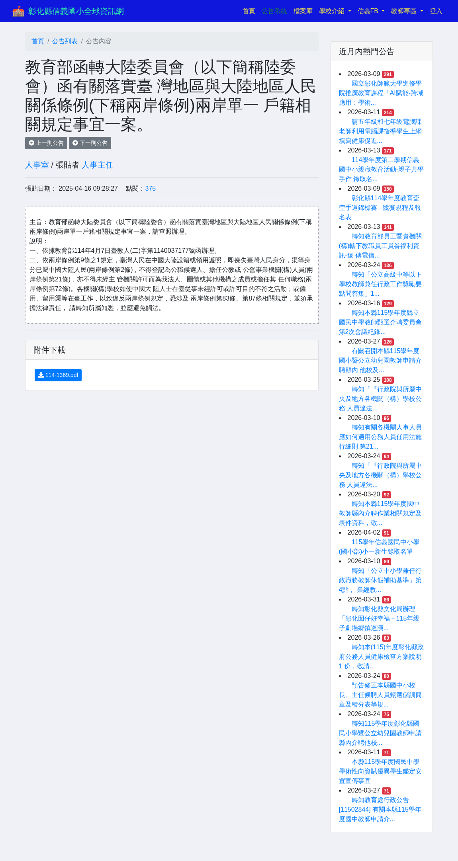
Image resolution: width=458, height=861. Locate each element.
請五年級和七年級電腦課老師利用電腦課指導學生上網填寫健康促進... (380, 131)
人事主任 (98, 164)
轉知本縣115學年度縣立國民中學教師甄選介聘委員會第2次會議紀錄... (380, 322)
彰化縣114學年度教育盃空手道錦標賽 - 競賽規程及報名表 (380, 208)
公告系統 (274, 11)
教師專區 (404, 11)
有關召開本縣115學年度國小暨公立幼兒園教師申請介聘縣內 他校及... (380, 360)
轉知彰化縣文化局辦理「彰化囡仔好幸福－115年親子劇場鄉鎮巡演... (379, 618)
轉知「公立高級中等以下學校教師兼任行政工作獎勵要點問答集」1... (380, 284)
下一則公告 (90, 143)
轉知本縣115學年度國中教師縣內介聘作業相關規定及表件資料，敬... (380, 513)
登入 (436, 11)
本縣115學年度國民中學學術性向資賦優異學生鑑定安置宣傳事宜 (380, 771)
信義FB (369, 11)
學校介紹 (332, 11)
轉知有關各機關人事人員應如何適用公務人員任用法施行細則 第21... (380, 437)
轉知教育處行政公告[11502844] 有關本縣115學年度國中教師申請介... (380, 809)
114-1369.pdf (58, 375)
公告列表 (65, 41)
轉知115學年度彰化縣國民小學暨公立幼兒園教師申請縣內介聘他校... (380, 733)
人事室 (37, 164)
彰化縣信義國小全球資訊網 (76, 11)
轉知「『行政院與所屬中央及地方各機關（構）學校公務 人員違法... (380, 399)
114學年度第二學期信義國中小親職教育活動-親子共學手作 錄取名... (381, 169)
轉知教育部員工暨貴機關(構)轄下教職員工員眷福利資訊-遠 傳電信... (380, 246)
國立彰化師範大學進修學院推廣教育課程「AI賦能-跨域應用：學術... (381, 93)
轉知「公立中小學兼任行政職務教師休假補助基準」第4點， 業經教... (380, 580)
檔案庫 (303, 11)
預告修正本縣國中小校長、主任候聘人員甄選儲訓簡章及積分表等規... (380, 695)
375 (150, 188)
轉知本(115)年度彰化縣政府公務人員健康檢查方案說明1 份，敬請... (381, 657)
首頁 (250, 10)
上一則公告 (46, 143)
